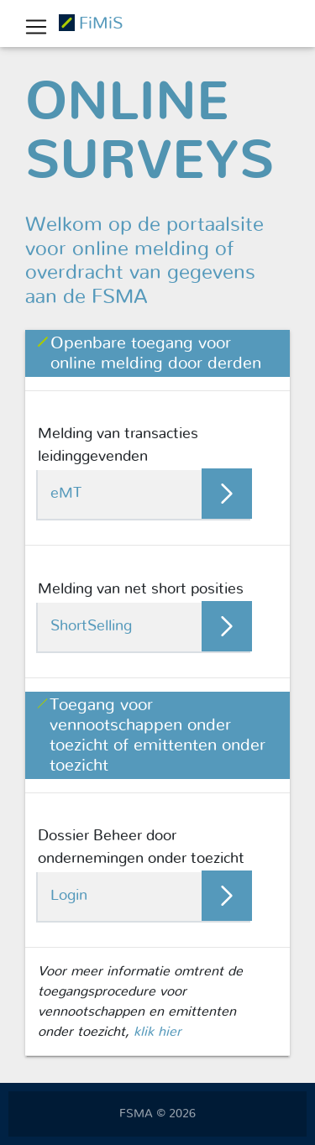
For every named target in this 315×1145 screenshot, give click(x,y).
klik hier (157, 1031)
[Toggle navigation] (36, 27)
